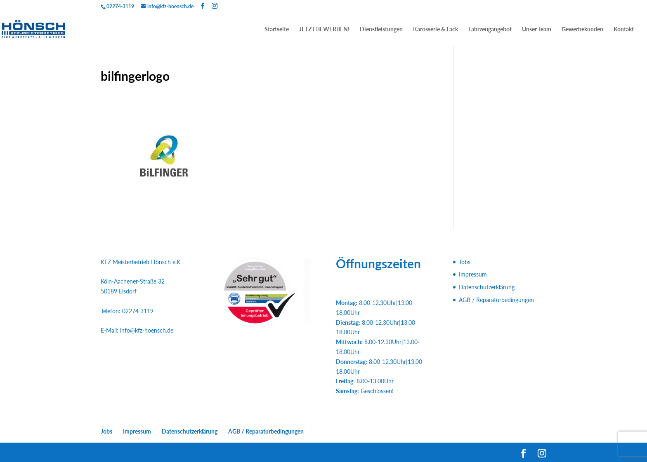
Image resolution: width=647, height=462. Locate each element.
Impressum (473, 274)
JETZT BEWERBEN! (324, 29)
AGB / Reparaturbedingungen (496, 299)
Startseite (276, 29)
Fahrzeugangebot (490, 29)
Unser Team (536, 29)
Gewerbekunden (582, 29)
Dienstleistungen (381, 29)
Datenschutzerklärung (487, 287)
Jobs (464, 261)
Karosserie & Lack (435, 29)
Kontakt (624, 29)
